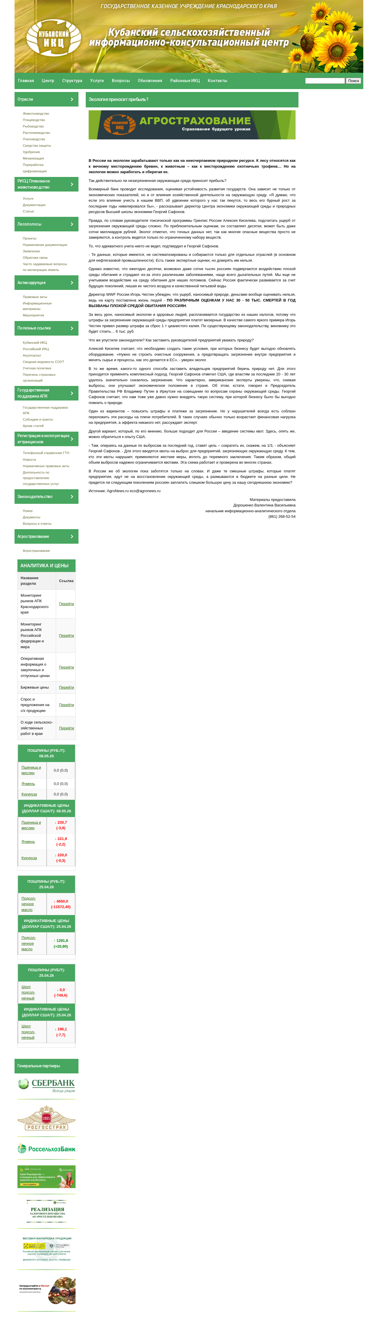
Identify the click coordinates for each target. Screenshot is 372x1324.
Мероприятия (33, 315)
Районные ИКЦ (185, 80)
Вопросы (121, 80)
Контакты (217, 80)
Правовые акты (35, 297)
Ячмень (28, 783)
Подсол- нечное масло (29, 904)
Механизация (33, 158)
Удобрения (31, 152)
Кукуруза (29, 794)
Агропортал (32, 355)
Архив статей (33, 426)
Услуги (97, 80)
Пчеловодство (34, 139)
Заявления (31, 251)
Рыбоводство (33, 126)
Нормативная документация (45, 245)
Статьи (28, 211)
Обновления (150, 80)
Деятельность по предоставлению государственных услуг (41, 477)
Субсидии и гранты (38, 419)
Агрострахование (36, 550)
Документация (34, 205)
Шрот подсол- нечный (28, 992)
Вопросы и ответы (37, 523)
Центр (48, 80)
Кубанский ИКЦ (35, 342)
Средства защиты (37, 145)
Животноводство (36, 113)
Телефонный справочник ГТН (46, 453)
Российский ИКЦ (36, 349)
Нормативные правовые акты (46, 466)
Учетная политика (37, 368)
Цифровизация (35, 171)
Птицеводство (34, 120)
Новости (29, 459)
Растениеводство (36, 132)
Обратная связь (35, 257)
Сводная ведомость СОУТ (43, 362)
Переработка (33, 164)
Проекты (30, 238)
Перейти (66, 604)
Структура (72, 80)
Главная (26, 80)
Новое (28, 511)
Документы (31, 517)
